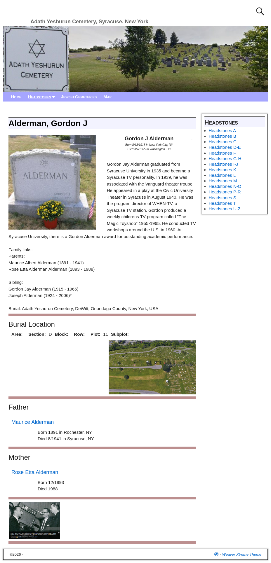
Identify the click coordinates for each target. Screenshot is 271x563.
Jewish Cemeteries (79, 96)
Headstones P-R (225, 191)
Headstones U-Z (225, 208)
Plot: (95, 334)
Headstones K (222, 169)
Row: (79, 334)
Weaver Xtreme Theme (241, 554)
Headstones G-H (225, 158)
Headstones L (222, 175)
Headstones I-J (223, 164)
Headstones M (223, 180)
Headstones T (222, 203)
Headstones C (223, 141)
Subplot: (120, 334)
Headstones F (222, 153)
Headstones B (222, 136)
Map (107, 96)
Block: (61, 334)
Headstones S (222, 197)
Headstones (43, 97)
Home (16, 96)
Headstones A (222, 130)
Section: (37, 334)
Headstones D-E (225, 147)
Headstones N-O (225, 186)
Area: (16, 334)
